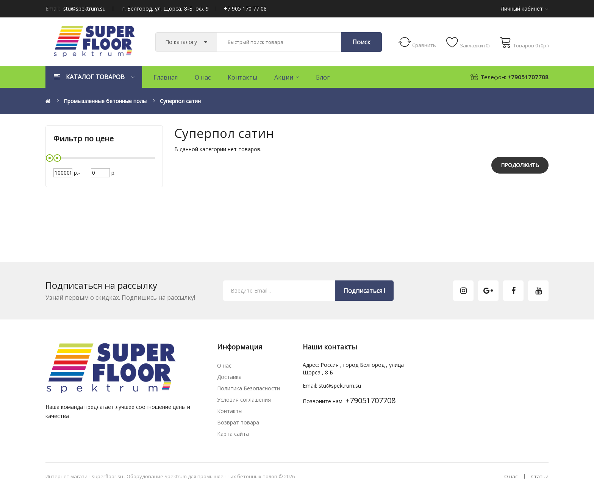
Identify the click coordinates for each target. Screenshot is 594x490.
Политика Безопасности (248, 388)
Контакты (229, 411)
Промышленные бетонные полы (105, 101)
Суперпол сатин (180, 101)
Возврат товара (238, 422)
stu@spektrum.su (84, 8)
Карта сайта (233, 433)
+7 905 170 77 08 (245, 8)
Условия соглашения (244, 399)
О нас (224, 365)
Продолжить (520, 165)
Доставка (229, 376)
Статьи (540, 476)
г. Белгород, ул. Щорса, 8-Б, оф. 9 (165, 8)
